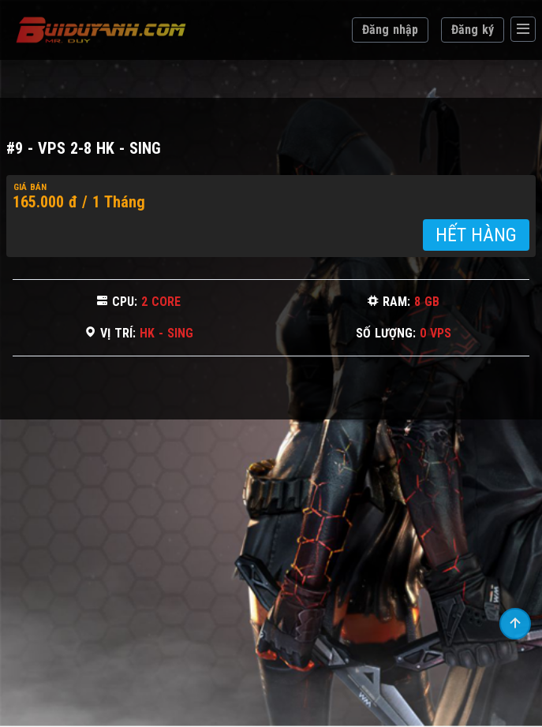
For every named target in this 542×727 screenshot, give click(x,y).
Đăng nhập (390, 29)
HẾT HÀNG (476, 235)
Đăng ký (472, 29)
